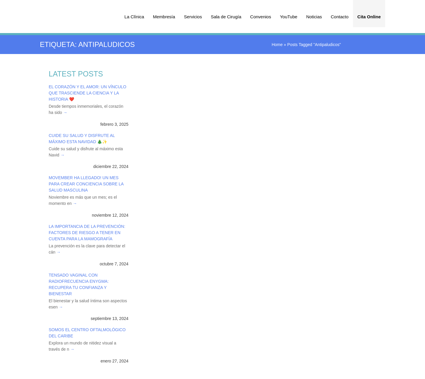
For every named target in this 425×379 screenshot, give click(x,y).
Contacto (340, 16)
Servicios (193, 16)
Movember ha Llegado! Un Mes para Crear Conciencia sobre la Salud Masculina (86, 183)
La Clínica (134, 16)
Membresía (164, 16)
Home (277, 44)
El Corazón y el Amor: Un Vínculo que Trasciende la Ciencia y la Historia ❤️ (87, 93)
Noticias (314, 16)
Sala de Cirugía (226, 16)
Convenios (260, 16)
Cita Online (369, 16)
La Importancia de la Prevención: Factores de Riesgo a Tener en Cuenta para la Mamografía (87, 232)
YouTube (288, 16)
